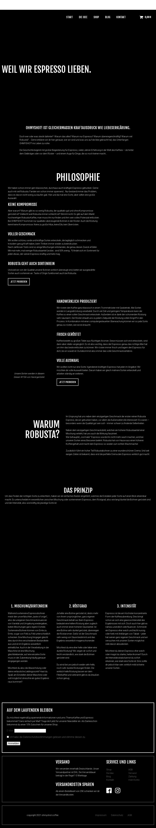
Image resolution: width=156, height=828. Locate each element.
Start (69, 17)
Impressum (100, 815)
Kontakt (121, 17)
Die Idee (83, 17)
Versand (132, 773)
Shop (96, 17)
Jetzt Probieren (19, 281)
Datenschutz (117, 815)
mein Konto (134, 780)
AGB (130, 769)
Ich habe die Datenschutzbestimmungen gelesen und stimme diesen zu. (47, 737)
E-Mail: (26, 730)
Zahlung (132, 776)
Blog (107, 17)
